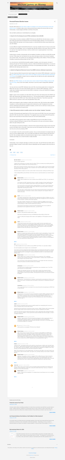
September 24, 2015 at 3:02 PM (28, 265)
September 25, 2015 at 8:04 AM (29, 331)
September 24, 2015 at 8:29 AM (26, 159)
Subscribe (12, 17)
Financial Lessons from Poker (16, 402)
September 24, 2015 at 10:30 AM (21, 244)
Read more (52, 412)
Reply (15, 241)
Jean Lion (16, 365)
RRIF (14, 152)
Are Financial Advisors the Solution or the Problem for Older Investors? (26, 416)
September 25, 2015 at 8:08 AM (29, 354)
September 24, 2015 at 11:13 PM (22, 343)
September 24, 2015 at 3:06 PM (25, 195)
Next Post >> (53, 154)
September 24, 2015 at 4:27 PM (22, 303)
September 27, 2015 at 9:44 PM (29, 292)
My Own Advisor (17, 159)
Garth (19, 195)
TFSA (21, 152)
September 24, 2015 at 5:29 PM (29, 210)
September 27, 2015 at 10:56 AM (24, 365)
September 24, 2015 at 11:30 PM (24, 325)
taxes (18, 152)
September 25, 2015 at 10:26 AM (28, 285)
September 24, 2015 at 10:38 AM (29, 254)
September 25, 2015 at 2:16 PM (25, 221)
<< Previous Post (13, 154)
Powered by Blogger (32, 452)
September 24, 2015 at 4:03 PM (29, 277)
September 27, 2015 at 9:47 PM (29, 370)
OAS (11, 152)
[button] (54, 21)
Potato (15, 343)
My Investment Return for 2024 (17, 429)
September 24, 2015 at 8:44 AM (29, 177)
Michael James (21, 177)
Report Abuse (32, 457)
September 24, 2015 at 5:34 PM (29, 316)
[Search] (57, 3)
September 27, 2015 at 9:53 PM (29, 231)
